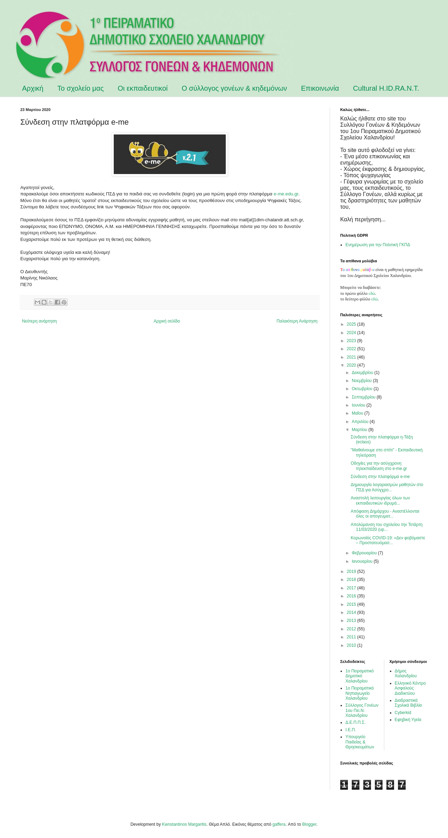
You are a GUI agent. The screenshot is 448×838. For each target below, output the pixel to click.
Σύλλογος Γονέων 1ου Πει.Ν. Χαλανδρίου (361, 710)
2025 (352, 324)
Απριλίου (361, 421)
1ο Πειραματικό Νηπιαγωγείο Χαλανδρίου (359, 693)
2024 (352, 332)
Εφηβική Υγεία (408, 719)
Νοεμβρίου (362, 380)
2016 (352, 596)
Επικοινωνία (320, 88)
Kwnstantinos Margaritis (184, 824)
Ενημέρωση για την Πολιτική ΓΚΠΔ (377, 244)
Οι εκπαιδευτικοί (143, 88)
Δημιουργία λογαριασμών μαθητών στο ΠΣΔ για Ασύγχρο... (387, 487)
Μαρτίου (360, 429)
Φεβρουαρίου (365, 552)
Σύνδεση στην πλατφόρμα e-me (380, 476)
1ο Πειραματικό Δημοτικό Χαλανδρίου (359, 676)
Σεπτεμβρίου (364, 397)
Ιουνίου (359, 405)
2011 (352, 637)
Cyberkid (403, 712)
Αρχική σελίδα (167, 321)
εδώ (372, 293)
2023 (352, 340)
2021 (352, 357)
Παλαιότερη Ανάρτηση (296, 321)
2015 (352, 604)
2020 (352, 365)
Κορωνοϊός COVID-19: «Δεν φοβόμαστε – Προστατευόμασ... (388, 540)
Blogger (309, 824)
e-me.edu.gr (286, 193)
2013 (352, 620)
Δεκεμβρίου (363, 372)
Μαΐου (358, 413)
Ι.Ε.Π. (350, 729)
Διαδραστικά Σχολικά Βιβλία (408, 703)
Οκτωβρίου (362, 388)
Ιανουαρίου (363, 561)
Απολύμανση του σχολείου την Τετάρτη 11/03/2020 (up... (386, 527)
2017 (352, 588)
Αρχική (32, 88)
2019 (352, 571)
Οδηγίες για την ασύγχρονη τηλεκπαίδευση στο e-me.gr (379, 466)
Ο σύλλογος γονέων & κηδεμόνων (234, 88)
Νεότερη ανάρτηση (39, 321)
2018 (352, 579)
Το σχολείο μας (80, 88)
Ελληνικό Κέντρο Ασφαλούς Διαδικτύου (410, 688)
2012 (352, 628)
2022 (352, 348)
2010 (352, 645)
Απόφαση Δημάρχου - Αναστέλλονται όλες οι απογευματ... (385, 514)
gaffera (279, 824)
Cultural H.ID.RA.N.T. (386, 88)
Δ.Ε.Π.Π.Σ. (355, 722)
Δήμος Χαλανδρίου (406, 673)
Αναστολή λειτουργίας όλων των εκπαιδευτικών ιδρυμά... (380, 500)
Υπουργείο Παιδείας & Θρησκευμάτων (359, 741)
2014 (352, 612)
